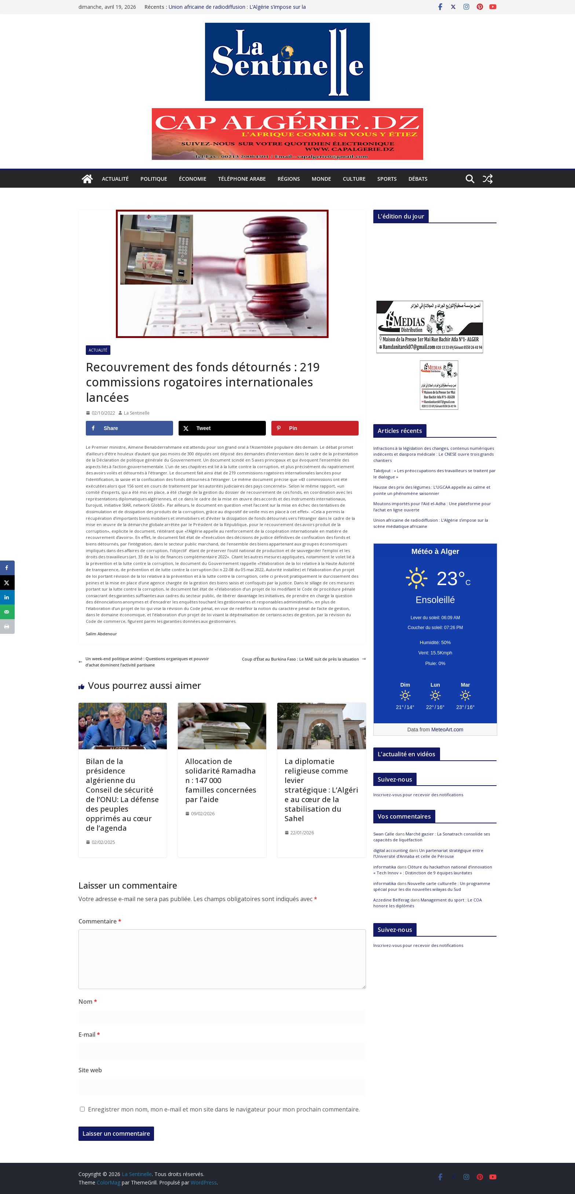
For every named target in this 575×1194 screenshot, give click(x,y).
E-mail (89, 1034)
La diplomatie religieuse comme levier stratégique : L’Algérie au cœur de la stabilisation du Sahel (321, 789)
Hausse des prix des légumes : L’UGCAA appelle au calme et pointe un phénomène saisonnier (431, 490)
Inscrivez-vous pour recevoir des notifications (418, 794)
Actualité (115, 178)
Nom (87, 1002)
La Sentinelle (137, 413)
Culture (354, 178)
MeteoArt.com (447, 729)
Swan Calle (383, 834)
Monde (321, 178)
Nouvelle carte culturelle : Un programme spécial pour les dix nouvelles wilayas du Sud (431, 886)
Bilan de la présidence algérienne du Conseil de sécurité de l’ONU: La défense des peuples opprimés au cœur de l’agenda (122, 794)
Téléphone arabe (242, 178)
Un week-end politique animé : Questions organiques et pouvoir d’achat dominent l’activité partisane (143, 662)
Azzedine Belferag (391, 900)
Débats (418, 178)
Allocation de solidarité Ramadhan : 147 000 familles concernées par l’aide (220, 780)
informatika (384, 867)
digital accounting (390, 850)
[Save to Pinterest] (315, 428)
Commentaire (99, 921)
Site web (90, 1070)
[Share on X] (222, 428)
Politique (153, 178)
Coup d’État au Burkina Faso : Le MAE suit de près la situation (304, 659)
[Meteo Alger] (435, 685)
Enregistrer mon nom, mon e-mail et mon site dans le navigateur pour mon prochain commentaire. (224, 1109)
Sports (387, 178)
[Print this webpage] (7, 626)
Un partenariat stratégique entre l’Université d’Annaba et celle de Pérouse (428, 853)
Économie (192, 178)
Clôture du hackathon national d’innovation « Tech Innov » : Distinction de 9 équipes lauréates (432, 870)
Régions (289, 178)
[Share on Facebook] (129, 428)
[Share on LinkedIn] (7, 597)
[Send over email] (7, 612)
